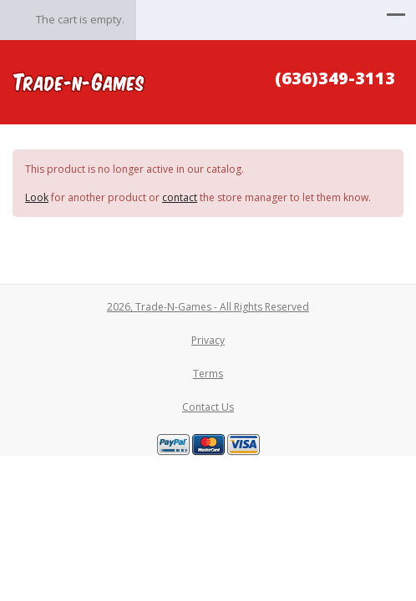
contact (179, 197)
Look (36, 197)
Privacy (208, 340)
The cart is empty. (80, 19)
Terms (208, 373)
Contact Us (208, 407)
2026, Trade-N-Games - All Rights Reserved (208, 307)
